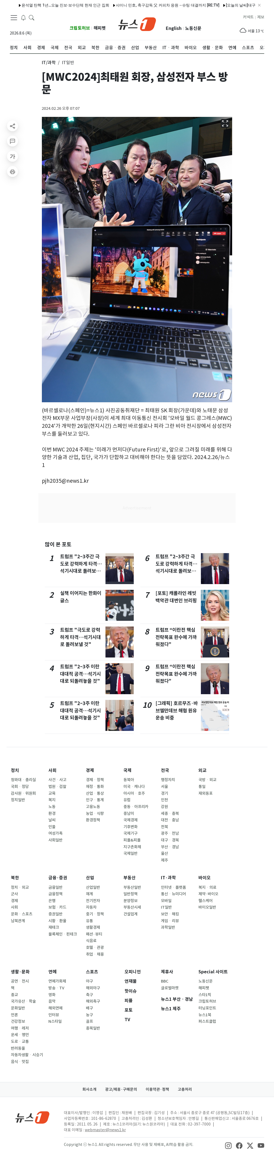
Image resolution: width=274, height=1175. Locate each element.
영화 (51, 994)
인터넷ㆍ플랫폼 (173, 887)
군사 (14, 894)
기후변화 (130, 826)
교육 (51, 793)
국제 (127, 770)
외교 (202, 770)
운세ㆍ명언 (20, 1034)
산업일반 (93, 887)
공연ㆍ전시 (20, 981)
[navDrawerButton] (14, 17)
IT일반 (166, 907)
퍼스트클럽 (207, 1021)
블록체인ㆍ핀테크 (62, 934)
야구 (89, 981)
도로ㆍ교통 (20, 1041)
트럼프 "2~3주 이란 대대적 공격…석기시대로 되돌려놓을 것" (80, 673)
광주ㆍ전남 (170, 833)
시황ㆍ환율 (57, 920)
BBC (164, 981)
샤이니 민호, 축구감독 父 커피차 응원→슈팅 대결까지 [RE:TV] (152, 5)
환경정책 (93, 820)
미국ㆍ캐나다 (134, 786)
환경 (51, 813)
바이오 (204, 878)
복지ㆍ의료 (207, 887)
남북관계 (18, 920)
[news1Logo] (32, 1117)
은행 (51, 900)
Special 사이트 (213, 972)
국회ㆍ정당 (20, 786)
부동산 (129, 878)
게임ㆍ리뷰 (170, 920)
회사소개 (89, 1089)
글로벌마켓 (170, 988)
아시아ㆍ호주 (134, 793)
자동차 (91, 907)
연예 (52, 972)
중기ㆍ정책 (95, 914)
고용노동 (93, 806)
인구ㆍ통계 (95, 799)
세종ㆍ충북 (170, 813)
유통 (89, 920)
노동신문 (193, 28)
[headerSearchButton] (31, 17)
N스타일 (55, 1021)
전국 (165, 770)
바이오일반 (207, 907)
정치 (15, 770)
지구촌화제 (132, 846)
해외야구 (93, 988)
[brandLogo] (137, 24)
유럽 (126, 799)
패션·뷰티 (94, 934)
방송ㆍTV (56, 988)
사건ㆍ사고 (57, 779)
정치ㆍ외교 (20, 887)
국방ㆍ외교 (207, 779)
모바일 (166, 900)
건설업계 (130, 914)
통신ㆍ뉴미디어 (173, 894)
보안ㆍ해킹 (170, 914)
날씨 (51, 820)
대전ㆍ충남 (170, 820)
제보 (260, 17)
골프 (89, 1021)
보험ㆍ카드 (57, 907)
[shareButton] (12, 125)
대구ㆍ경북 (170, 840)
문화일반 (18, 1008)
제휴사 (167, 972)
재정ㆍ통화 (95, 786)
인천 (164, 799)
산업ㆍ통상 (95, 793)
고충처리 (185, 1089)
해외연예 (55, 1008)
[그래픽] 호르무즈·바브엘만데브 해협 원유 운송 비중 (176, 710)
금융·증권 (57, 878)
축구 (89, 994)
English (174, 28)
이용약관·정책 (157, 1089)
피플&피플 (132, 840)
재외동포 (205, 793)
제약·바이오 (208, 894)
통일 (201, 786)
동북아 (128, 779)
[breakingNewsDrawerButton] (23, 17)
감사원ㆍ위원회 (23, 793)
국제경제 (130, 820)
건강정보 (18, 1021)
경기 (164, 793)
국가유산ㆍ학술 (23, 1001)
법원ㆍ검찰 (57, 786)
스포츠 (92, 972)
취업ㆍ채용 (95, 954)
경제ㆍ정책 (95, 779)
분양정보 (130, 900)
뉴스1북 (204, 1014)
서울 (164, 786)
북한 (15, 878)
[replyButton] (12, 141)
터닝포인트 (207, 1008)
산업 (90, 878)
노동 (51, 806)
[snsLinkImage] (228, 1145)
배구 (89, 1008)
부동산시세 (132, 907)
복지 (51, 799)
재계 (89, 894)
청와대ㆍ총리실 (23, 779)
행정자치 (168, 779)
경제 (90, 770)
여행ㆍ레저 (20, 1028)
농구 (89, 1014)
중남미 (128, 813)
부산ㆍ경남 (170, 846)
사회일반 (55, 840)
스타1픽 (204, 994)
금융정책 (55, 894)
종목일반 (93, 1028)
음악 (51, 1001)
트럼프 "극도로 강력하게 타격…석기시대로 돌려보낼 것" (80, 637)
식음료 (91, 940)
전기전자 (93, 900)
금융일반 (55, 887)
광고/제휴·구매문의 (121, 1089)
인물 (51, 826)
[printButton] (12, 171)
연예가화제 (57, 981)
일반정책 (130, 894)
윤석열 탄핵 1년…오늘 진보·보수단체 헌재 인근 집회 (50, 5)
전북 (164, 826)
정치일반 (18, 799)
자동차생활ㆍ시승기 (27, 1054)
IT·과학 (168, 878)
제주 (164, 860)
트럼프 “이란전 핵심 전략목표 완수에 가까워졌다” (176, 637)
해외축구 (93, 1001)
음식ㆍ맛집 (20, 1061)
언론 (14, 1014)
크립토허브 (80, 28)
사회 (52, 770)
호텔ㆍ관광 (95, 947)
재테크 (53, 927)
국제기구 (130, 833)
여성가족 (55, 833)
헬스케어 (205, 900)
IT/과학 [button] (49, 62)
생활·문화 (20, 972)
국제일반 (130, 853)
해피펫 (100, 28)
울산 (164, 853)
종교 (14, 994)
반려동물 (18, 1048)
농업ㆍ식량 (95, 813)
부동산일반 (132, 887)
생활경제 (93, 927)
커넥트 (248, 17)
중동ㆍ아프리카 (135, 806)
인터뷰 (53, 1014)
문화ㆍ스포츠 (21, 914)
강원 (164, 806)
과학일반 (168, 927)
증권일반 (55, 914)
